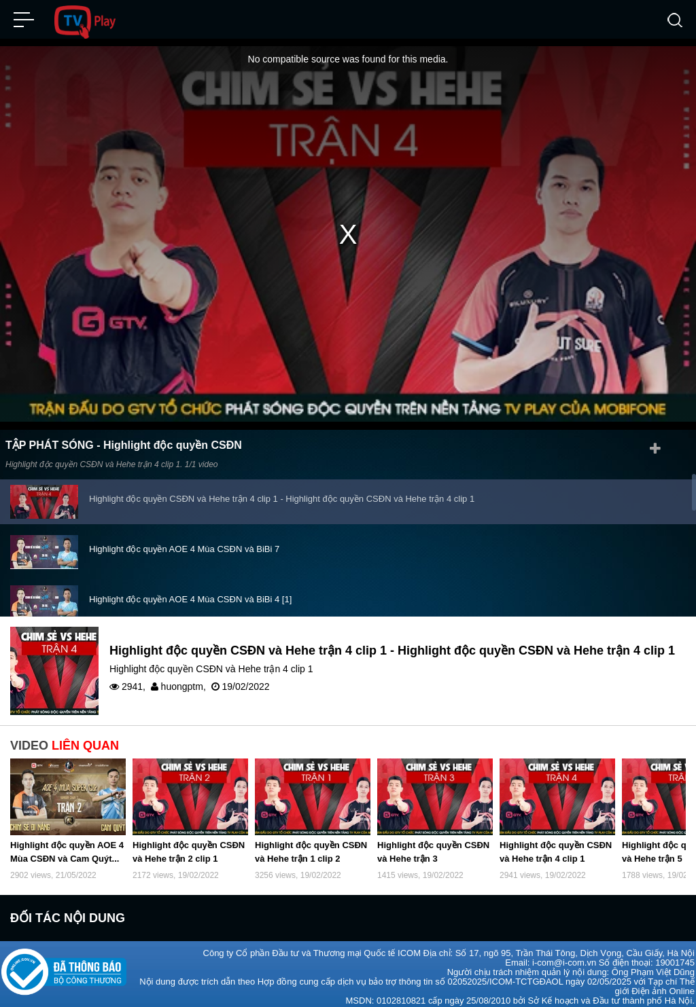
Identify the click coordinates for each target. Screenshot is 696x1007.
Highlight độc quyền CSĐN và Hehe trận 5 (172, 537)
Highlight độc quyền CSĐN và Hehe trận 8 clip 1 (183, 587)
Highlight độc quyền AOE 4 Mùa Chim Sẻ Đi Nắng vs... (196, 486)
